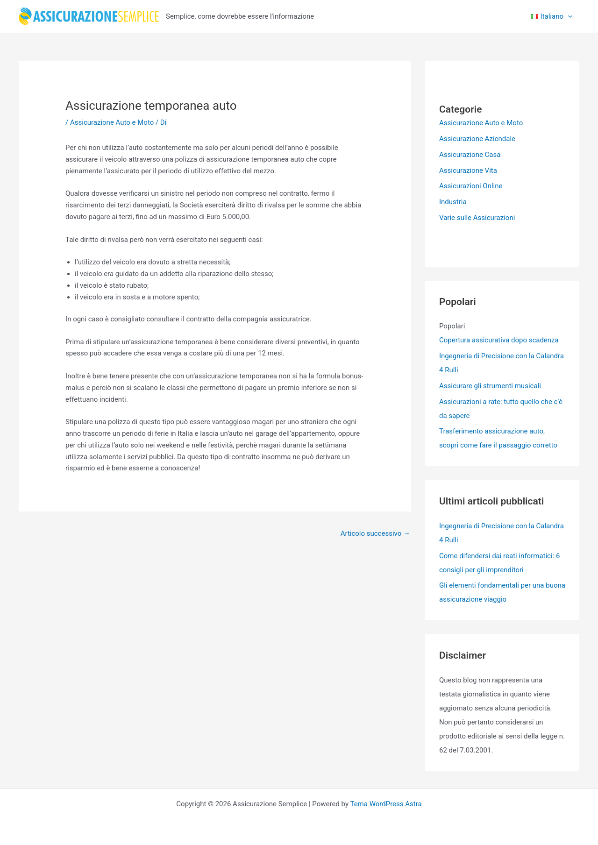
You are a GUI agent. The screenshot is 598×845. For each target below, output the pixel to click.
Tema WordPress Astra (385, 804)
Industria (453, 202)
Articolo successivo (375, 533)
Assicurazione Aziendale (477, 139)
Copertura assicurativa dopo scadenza (499, 340)
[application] (567, 16)
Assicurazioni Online (470, 186)
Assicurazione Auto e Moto (112, 122)
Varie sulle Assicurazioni (477, 217)
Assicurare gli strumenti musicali (490, 386)
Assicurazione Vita (468, 170)
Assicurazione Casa (469, 154)
